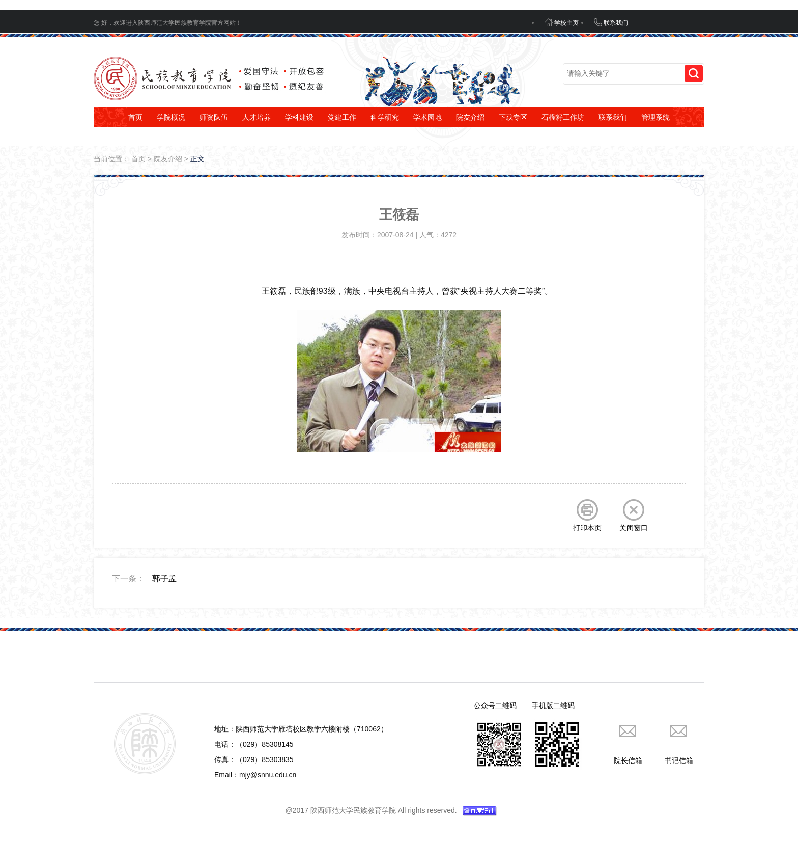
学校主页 (562, 22)
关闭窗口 (633, 515)
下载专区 (513, 117)
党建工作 (342, 117)
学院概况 (171, 117)
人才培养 (256, 117)
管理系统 (655, 117)
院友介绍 (470, 117)
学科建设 (299, 117)
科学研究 (384, 117)
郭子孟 (164, 578)
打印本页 (587, 515)
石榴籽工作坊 (563, 117)
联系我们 (611, 22)
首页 (135, 117)
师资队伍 (214, 117)
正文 (197, 159)
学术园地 (427, 117)
